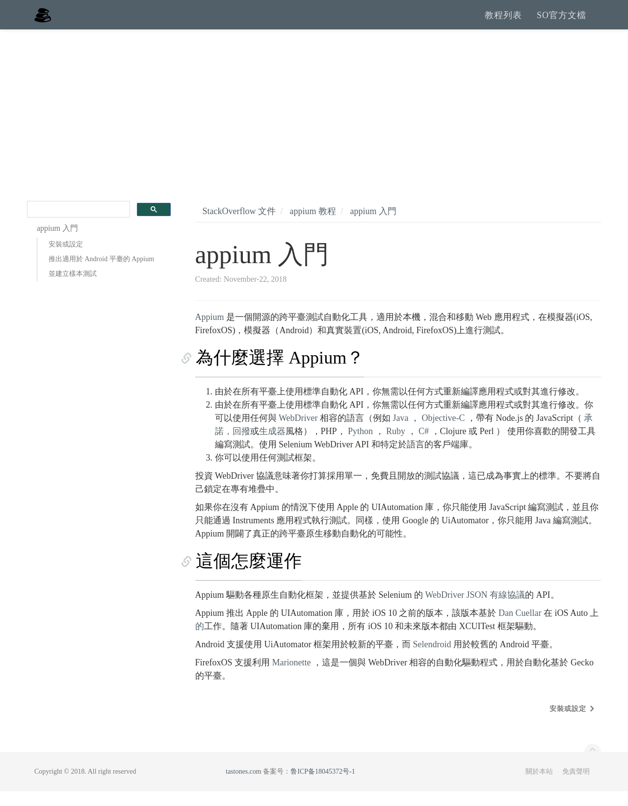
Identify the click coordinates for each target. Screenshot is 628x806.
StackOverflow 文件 (239, 226)
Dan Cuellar (519, 628)
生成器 (272, 446)
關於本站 (539, 786)
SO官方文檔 (561, 22)
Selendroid (432, 659)
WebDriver (298, 433)
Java (401, 433)
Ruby (395, 446)
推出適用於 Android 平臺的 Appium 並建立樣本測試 (101, 281)
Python (360, 446)
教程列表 (503, 22)
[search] (77, 224)
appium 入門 (373, 226)
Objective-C (443, 433)
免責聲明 (576, 786)
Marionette (291, 677)
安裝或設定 (66, 259)
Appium (209, 332)
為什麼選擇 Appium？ (279, 372)
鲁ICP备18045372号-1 (322, 786)
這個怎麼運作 (248, 576)
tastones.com (244, 786)
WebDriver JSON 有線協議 (475, 609)
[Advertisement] (314, 117)
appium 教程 (312, 226)
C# (424, 446)
